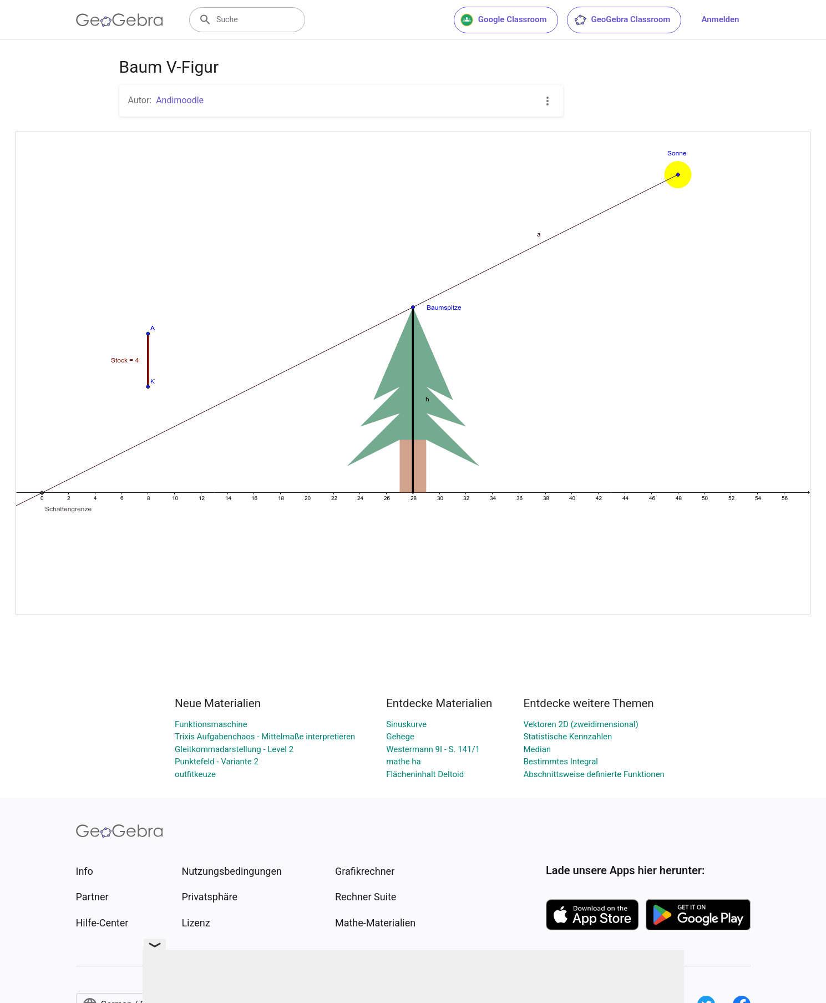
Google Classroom (503, 20)
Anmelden (720, 19)
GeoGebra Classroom (622, 20)
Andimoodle (180, 100)
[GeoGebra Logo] (119, 20)
